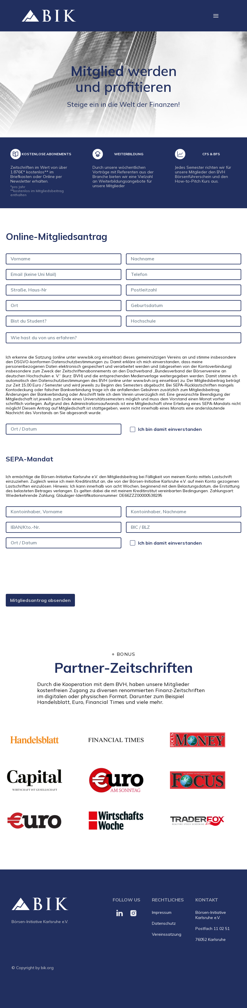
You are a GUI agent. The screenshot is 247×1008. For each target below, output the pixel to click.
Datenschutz (164, 923)
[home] (49, 16)
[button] (216, 16)
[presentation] (49, 571)
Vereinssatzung (166, 934)
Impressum (161, 912)
